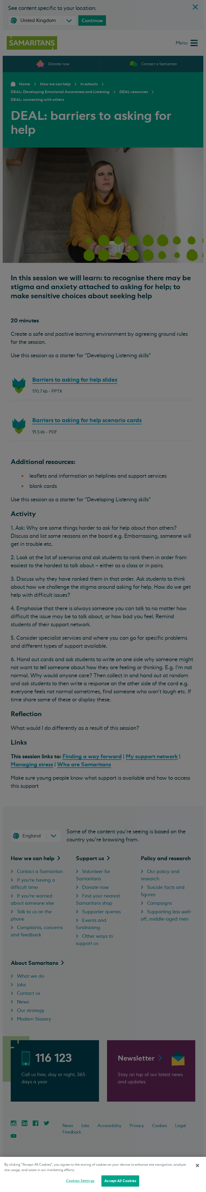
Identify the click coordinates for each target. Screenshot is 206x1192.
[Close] (197, 1165)
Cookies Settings (80, 1181)
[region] (103, 1174)
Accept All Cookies (120, 1181)
